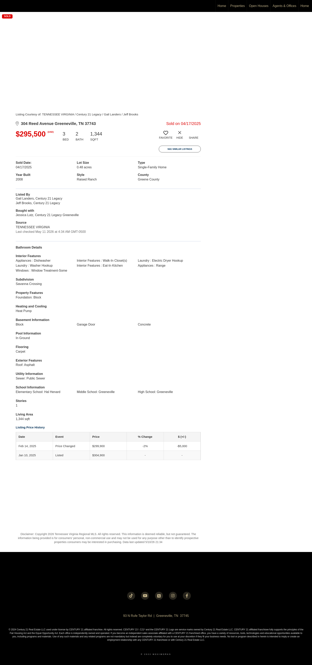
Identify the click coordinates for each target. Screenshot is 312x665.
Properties (237, 6)
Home (222, 6)
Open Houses (258, 6)
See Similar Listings (179, 149)
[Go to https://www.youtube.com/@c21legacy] (145, 596)
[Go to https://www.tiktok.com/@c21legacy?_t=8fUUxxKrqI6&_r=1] (131, 596)
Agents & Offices (284, 6)
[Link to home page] (5, 6)
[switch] (166, 136)
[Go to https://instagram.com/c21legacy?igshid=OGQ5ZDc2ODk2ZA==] (173, 596)
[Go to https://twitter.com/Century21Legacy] (159, 596)
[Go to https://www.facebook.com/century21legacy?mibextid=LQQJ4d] (187, 596)
